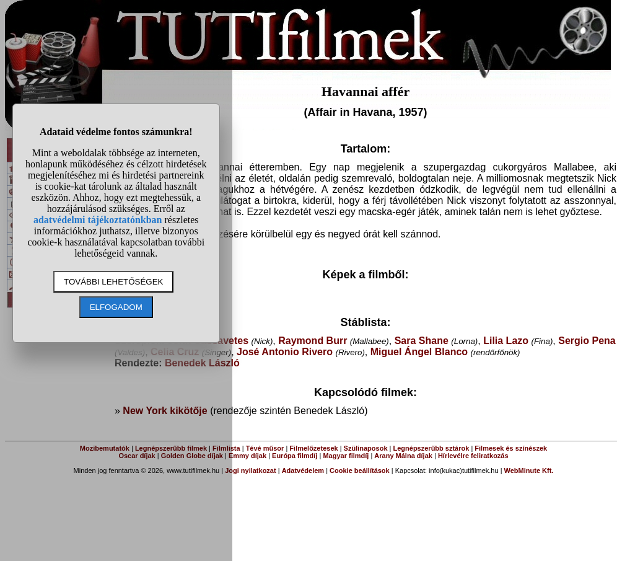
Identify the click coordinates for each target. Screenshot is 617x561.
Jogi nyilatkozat (250, 470)
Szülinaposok (366, 448)
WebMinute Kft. (529, 470)
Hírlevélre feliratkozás (473, 455)
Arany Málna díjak (403, 455)
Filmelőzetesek (313, 448)
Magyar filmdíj (346, 455)
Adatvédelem (303, 470)
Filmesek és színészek (511, 448)
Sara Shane (422, 340)
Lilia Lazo (505, 340)
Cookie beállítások (360, 470)
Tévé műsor (265, 448)
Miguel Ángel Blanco (419, 352)
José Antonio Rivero (285, 352)
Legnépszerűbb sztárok (431, 448)
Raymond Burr (312, 340)
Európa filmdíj (294, 455)
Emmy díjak (247, 455)
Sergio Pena (586, 340)
